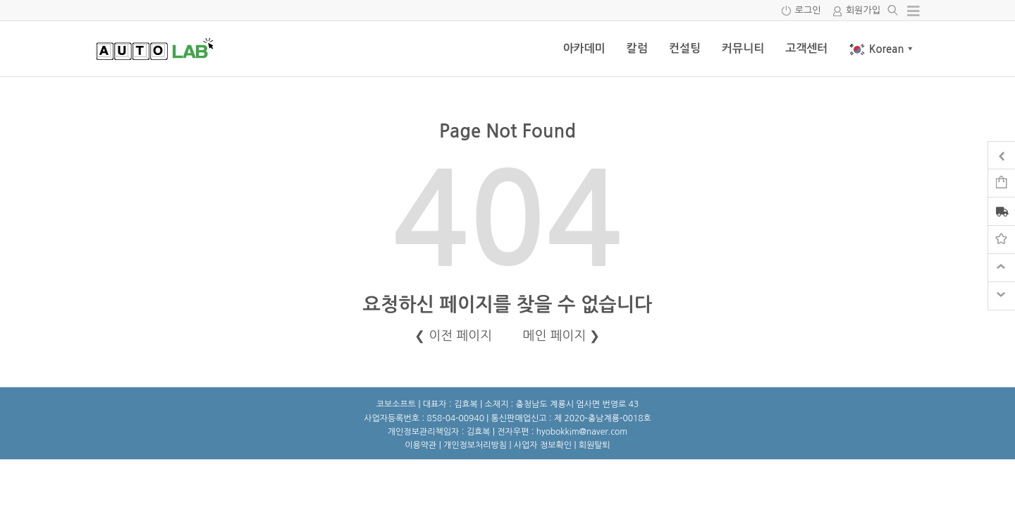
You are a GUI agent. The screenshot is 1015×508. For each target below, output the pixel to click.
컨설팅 (685, 48)
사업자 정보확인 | (546, 445)
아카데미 (584, 48)
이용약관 (420, 445)
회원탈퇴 (594, 445)
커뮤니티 (743, 48)
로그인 (808, 10)
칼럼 (637, 48)
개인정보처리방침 (475, 445)
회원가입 (863, 10)
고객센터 (806, 48)
